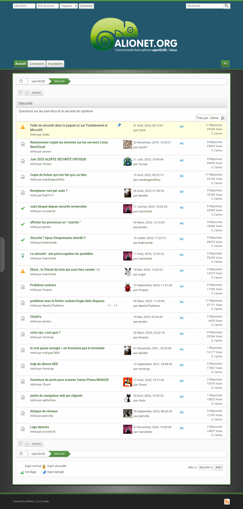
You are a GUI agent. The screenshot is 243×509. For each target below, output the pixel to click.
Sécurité (59, 81)
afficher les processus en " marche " (55, 222)
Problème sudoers (43, 285)
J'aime (214, 118)
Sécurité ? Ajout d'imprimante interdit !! (57, 238)
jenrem (46, 227)
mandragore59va (53, 179)
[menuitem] (36, 93)
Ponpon (47, 289)
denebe (143, 195)
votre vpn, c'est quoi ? (45, 332)
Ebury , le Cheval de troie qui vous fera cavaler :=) (65, 269)
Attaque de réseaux (44, 411)
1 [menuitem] (21, 92)
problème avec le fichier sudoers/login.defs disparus (67, 301)
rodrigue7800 (51, 352)
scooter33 (49, 211)
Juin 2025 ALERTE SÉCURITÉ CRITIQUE (58, 159)
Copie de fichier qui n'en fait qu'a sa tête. (58, 175)
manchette (145, 211)
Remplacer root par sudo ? (48, 190)
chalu (45, 134)
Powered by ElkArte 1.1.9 (26, 501)
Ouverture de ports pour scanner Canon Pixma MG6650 (69, 380)
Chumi (46, 384)
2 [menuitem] (27, 92)
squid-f (142, 147)
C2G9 (142, 130)
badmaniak (49, 242)
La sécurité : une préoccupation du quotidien (61, 254)
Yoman (46, 164)
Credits (45, 501)
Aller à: (192, 467)
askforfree (49, 400)
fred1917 (48, 195)
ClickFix (36, 317)
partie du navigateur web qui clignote (56, 395)
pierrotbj (47, 416)
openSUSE (38, 81)
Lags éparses (39, 427)
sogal (142, 274)
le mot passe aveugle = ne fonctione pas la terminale (67, 348)
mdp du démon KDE (44, 364)
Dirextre (143, 337)
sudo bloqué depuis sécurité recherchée (58, 206)
